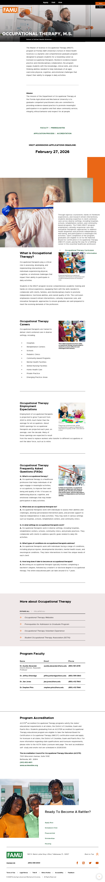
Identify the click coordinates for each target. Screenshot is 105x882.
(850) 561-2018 (74, 666)
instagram (83, 863)
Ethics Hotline (46, 873)
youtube (97, 863)
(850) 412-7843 (74, 682)
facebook (77, 863)
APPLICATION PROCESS (44, 133)
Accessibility (59, 873)
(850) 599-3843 (74, 676)
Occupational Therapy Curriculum (79, 317)
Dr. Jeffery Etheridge (28, 676)
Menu (100, 3)
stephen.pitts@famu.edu (54, 687)
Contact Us (11, 863)
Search (101, 7)
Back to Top (89, 854)
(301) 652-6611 (26, 762)
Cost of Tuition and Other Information (81, 320)
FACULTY (44, 128)
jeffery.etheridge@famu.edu (55, 676)
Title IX (34, 873)
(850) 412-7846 (74, 687)
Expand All (24, 611)
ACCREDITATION (64, 133)
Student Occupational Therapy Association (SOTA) (45, 637)
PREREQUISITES (57, 128)
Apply (45, 2)
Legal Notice (24, 873)
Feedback (71, 873)
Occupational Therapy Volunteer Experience (42, 631)
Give (60, 2)
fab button (99, 876)
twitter (90, 863)
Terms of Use (11, 873)
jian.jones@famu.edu (52, 682)
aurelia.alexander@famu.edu (55, 666)
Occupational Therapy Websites (36, 617)
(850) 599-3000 (34, 863)
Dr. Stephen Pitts (26, 687)
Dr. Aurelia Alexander (28, 666)
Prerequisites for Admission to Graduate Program (44, 624)
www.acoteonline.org (29, 765)
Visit (53, 2)
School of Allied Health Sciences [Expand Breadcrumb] (39, 39)
